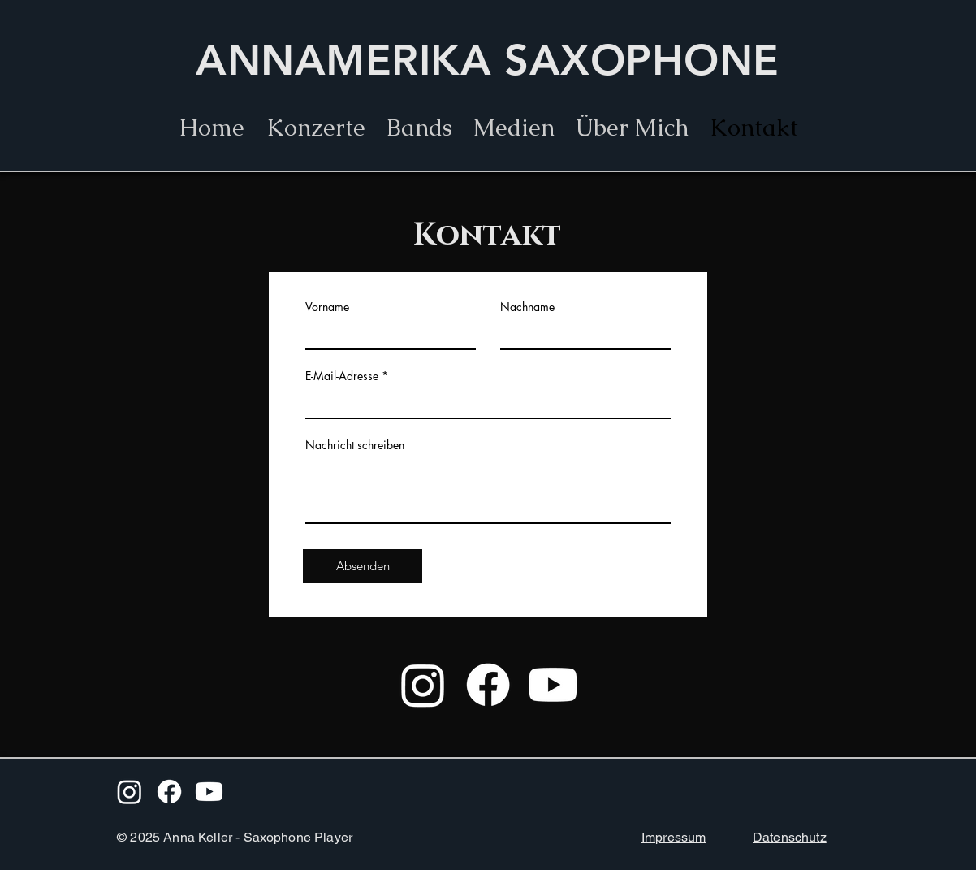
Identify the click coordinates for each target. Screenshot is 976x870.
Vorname (327, 307)
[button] (419, 127)
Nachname (527, 307)
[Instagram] (423, 684)
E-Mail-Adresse (341, 376)
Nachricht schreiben (354, 445)
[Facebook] (488, 684)
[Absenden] (362, 566)
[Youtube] (553, 684)
